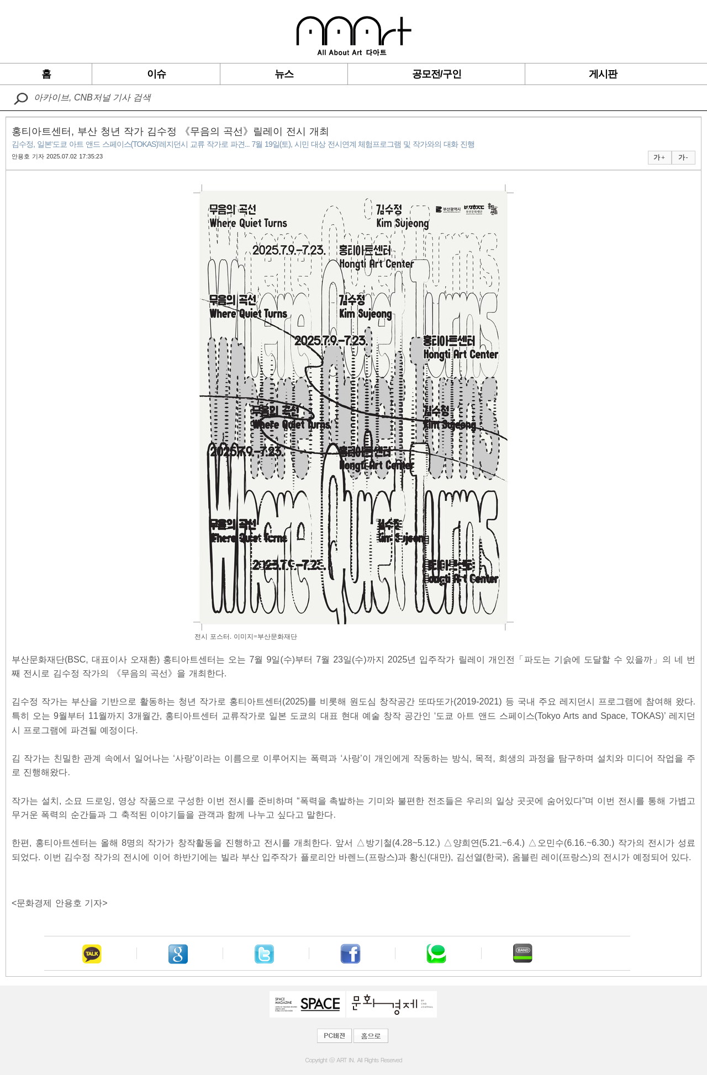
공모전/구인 (436, 74)
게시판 (603, 74)
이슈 (156, 74)
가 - (683, 157)
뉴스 (284, 74)
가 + (658, 157)
